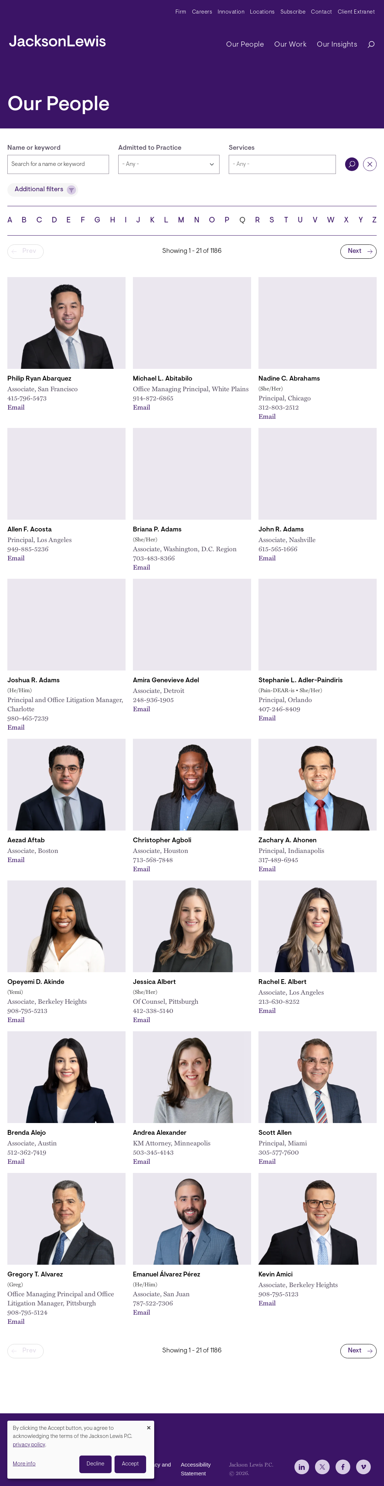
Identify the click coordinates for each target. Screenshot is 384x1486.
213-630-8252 (279, 1001)
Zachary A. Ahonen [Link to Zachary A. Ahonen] (287, 841)
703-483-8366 (154, 558)
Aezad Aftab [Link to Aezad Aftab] (26, 841)
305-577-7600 (278, 1152)
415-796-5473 (27, 398)
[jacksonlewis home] (57, 39)
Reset (370, 164)
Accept (130, 1464)
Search (352, 164)
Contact (321, 12)
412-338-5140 (153, 1010)
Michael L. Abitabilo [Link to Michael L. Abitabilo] (162, 379)
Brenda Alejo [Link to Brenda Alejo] (26, 1133)
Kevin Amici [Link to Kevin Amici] (275, 1275)
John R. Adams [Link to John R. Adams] (281, 530)
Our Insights (337, 44)
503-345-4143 (153, 1152)
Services (242, 148)
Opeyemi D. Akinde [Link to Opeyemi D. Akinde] (35, 982)
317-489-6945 (278, 859)
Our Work (290, 44)
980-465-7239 (27, 718)
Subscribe (293, 12)
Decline (95, 1464)
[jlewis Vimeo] (363, 1467)
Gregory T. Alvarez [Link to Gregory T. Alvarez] (35, 1275)
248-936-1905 (153, 699)
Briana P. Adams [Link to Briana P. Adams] (157, 530)
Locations (262, 12)
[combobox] (282, 164)
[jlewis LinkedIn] (301, 1467)
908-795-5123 (278, 1293)
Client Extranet (356, 12)
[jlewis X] (322, 1467)
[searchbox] (282, 164)
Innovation (231, 12)
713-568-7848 (153, 859)
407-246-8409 (279, 708)
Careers (202, 12)
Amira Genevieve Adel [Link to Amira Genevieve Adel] (166, 680)
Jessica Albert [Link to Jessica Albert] (154, 982)
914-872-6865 (153, 398)
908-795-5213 (27, 1010)
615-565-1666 (277, 548)
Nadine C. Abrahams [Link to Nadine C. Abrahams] (289, 379)
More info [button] (24, 1464)
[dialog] (80, 1450)
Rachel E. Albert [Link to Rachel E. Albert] (282, 982)
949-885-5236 (27, 548)
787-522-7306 (153, 1303)
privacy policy (29, 1445)
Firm (180, 12)
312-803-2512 (278, 407)
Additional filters (39, 189)
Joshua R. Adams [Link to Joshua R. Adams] (33, 680)
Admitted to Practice (149, 148)
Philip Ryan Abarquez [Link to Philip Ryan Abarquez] (39, 379)
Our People (245, 44)
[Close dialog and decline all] (148, 1425)
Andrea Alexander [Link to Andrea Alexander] (159, 1133)
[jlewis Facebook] (343, 1467)
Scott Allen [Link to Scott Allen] (274, 1133)
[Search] (367, 45)
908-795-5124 (27, 1312)
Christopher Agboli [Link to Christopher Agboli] (162, 841)
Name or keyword (34, 148)
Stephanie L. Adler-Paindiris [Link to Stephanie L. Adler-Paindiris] (300, 680)
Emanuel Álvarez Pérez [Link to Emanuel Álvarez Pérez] (166, 1275)
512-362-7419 (26, 1152)
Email (16, 407)
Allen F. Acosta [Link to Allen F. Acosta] (29, 530)
